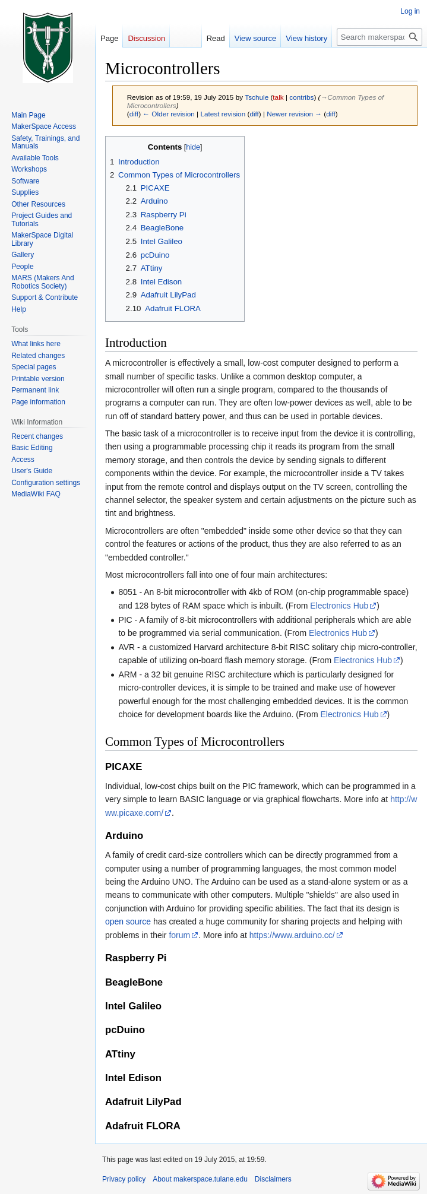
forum (179, 935)
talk (278, 97)
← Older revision (169, 114)
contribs (301, 97)
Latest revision (222, 114)
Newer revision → (294, 114)
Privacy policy (124, 1179)
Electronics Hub (339, 605)
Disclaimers (273, 1179)
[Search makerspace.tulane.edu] (379, 37)
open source (128, 921)
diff (133, 114)
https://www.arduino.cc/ (292, 935)
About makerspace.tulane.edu (200, 1179)
